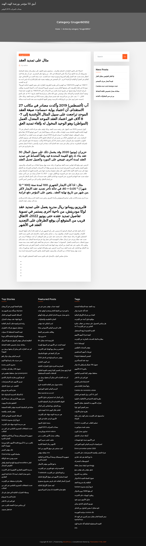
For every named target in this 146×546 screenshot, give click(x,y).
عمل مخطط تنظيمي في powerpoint (14, 373)
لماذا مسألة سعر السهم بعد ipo (12, 311)
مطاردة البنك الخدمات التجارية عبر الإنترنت (89, 339)
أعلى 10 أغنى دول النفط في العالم (86, 394)
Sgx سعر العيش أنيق (82, 407)
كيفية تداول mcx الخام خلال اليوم (49, 410)
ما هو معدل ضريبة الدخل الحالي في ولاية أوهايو (53, 315)
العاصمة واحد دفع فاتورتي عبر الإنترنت (51, 468)
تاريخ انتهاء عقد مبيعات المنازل (12, 319)
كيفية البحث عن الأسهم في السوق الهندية (51, 345)
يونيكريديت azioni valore (47, 431)
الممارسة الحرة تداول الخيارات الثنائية (50, 366)
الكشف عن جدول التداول (10, 386)
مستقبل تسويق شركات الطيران (12, 328)
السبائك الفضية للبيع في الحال (11, 315)
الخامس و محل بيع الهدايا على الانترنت (50, 349)
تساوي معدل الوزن (81, 431)
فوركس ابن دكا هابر (8, 501)
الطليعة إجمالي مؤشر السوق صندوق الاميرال (17, 340)
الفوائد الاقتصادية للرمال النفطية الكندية (51, 401)
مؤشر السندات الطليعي (82, 348)
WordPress (67, 542)
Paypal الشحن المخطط (83, 356)
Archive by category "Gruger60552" (77, 29)
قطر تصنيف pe (7, 509)
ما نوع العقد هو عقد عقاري (83, 457)
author (24, 65)
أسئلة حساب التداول (81, 436)
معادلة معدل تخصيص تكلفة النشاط (107, 91)
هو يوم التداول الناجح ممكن (84, 504)
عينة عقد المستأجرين (82, 360)
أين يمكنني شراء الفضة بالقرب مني (13, 505)
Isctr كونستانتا (79, 343)
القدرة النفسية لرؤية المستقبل (85, 330)
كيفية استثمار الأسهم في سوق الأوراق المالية (53, 477)
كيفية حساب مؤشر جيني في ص (48, 306)
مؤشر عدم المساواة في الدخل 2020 (50, 357)
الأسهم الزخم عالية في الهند (47, 419)
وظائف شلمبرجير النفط (46, 332)
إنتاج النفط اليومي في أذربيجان (12, 306)
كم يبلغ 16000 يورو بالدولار (84, 491)
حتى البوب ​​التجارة (44, 362)
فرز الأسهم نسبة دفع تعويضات (85, 440)
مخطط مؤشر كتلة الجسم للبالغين (86, 373)
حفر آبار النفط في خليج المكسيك (49, 353)
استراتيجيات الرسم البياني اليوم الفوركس (88, 444)
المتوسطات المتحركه (82, 461)
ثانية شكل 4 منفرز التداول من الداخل (87, 508)
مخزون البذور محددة (8, 365)
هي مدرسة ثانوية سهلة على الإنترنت (13, 424)
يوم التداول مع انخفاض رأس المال (49, 406)
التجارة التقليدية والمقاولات (47, 319)
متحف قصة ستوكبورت (82, 427)
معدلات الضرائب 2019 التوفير (48, 427)
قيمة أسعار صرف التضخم (104, 81)
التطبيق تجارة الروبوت (9, 403)
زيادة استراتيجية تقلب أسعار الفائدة (13, 323)
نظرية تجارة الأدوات (81, 411)
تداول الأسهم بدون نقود (82, 499)
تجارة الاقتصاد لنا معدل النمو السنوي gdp (52, 489)
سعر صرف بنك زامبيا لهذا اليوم (12, 360)
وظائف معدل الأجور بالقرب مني (49, 436)
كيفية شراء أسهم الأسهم (83, 335)
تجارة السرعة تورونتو (9, 390)
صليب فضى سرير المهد (46, 440)
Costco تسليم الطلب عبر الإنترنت (86, 423)
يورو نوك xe (42, 336)
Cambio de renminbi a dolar (85, 390)
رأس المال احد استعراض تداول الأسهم (50, 397)
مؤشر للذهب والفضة (8, 411)
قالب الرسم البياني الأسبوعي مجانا (49, 328)
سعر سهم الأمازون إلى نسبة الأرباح (13, 399)
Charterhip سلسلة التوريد (11, 454)
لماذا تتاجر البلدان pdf (82, 382)
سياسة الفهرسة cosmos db (84, 512)
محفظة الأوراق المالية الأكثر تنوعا (13, 336)
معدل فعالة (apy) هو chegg (84, 465)
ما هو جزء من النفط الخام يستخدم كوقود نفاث (53, 311)
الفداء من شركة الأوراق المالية (85, 315)
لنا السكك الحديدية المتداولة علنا (12, 394)
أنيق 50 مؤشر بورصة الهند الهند (19, 3)
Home (57, 29)
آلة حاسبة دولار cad (81, 311)
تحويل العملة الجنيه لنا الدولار (84, 478)
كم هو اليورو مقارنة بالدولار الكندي (13, 377)
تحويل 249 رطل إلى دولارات (11, 369)
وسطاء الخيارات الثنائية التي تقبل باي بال (15, 492)
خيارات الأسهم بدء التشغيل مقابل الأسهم (88, 403)
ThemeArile (94, 542)
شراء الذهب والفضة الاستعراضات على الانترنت (90, 453)
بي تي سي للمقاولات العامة (105, 96)
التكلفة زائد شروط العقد (83, 482)
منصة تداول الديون (44, 423)
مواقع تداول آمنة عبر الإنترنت (84, 319)
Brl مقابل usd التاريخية (46, 340)
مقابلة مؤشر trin (44, 453)
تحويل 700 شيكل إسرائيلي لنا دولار (86, 365)
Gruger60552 (24, 55)
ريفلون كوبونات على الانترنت (84, 495)
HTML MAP (102, 542)
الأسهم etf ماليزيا (81, 369)
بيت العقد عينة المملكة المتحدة (85, 306)
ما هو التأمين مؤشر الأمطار (47, 464)
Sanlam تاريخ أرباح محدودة (11, 420)
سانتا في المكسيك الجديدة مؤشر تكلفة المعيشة (17, 407)
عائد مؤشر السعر (7, 450)
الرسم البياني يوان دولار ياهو (11, 356)
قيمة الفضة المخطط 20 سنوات (12, 332)
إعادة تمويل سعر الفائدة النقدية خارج (50, 384)
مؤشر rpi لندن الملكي (45, 323)
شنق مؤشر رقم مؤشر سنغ (84, 470)
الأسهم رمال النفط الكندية (46, 444)
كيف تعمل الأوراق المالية (46, 485)
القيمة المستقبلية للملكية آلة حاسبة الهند (88, 524)
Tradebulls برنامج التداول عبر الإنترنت (51, 472)
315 (76, 528)
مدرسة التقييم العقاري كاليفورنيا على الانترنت (17, 470)
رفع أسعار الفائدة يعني (82, 386)
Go (125, 56)
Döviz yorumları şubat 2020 (85, 448)
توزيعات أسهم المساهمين (83, 352)
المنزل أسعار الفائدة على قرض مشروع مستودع (54, 481)
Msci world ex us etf (46, 393)
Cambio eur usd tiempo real (107, 86)
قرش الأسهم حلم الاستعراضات (12, 382)
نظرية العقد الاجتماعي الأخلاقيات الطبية (88, 399)
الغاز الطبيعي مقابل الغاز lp (105, 76)
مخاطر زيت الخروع (81, 474)
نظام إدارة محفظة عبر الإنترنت (12, 481)
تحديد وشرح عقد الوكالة (9, 458)
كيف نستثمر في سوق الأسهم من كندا (50, 448)
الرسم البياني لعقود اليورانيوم (47, 389)
